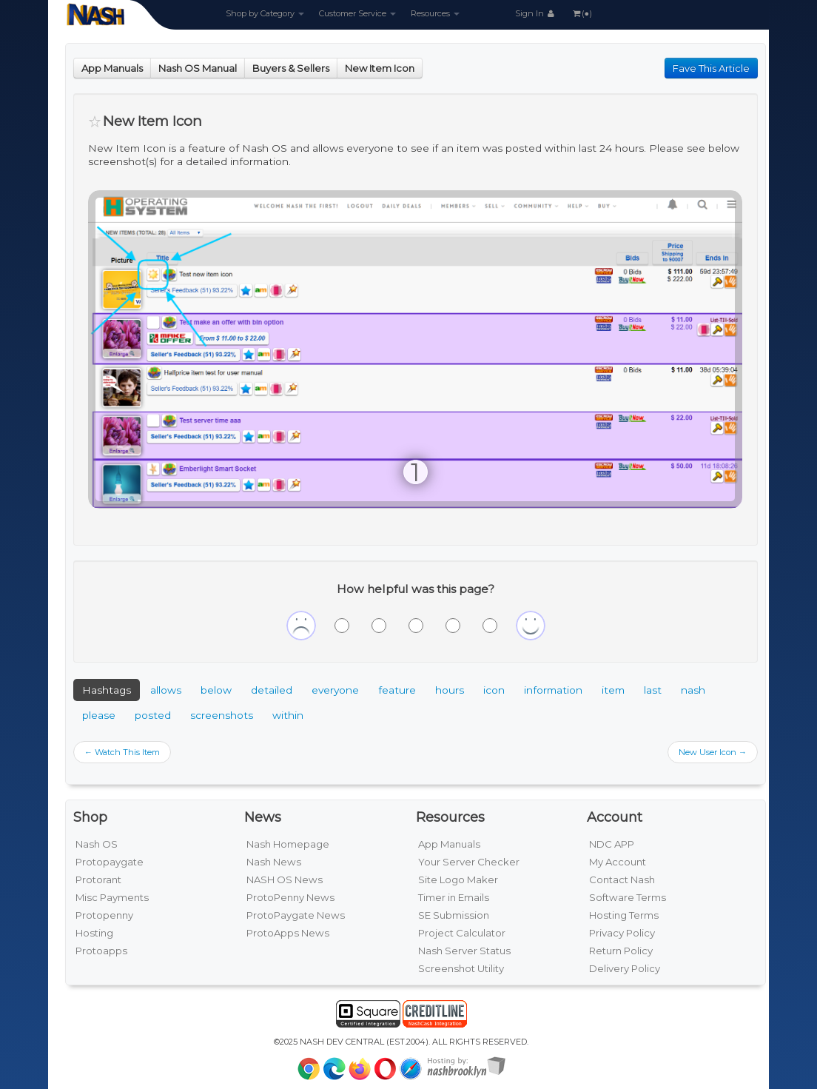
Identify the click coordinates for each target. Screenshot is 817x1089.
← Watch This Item (122, 752)
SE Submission (453, 915)
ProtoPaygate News (295, 915)
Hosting (94, 933)
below (216, 690)
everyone (335, 690)
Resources (435, 13)
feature (397, 690)
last (653, 690)
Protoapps (101, 950)
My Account (617, 862)
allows (165, 690)
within (287, 715)
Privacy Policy (622, 933)
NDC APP (611, 844)
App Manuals (112, 68)
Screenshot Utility (461, 968)
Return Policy (621, 950)
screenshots (221, 715)
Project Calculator (461, 933)
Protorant (98, 879)
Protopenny (104, 915)
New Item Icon (379, 68)
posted (153, 715)
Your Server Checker (469, 862)
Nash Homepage (287, 844)
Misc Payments (112, 897)
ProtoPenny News (290, 897)
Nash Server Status (464, 950)
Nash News (273, 862)
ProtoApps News (287, 933)
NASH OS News (284, 879)
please (98, 715)
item (613, 690)
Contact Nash (622, 879)
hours (449, 690)
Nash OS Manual (197, 68)
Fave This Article (711, 68)
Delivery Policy (624, 968)
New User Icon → (713, 752)
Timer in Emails (453, 897)
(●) (581, 13)
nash (693, 690)
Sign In (536, 13)
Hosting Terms (624, 915)
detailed (271, 690)
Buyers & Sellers (290, 68)
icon (494, 690)
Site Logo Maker (458, 879)
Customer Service (357, 13)
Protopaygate (109, 862)
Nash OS (96, 844)
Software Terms (627, 897)
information (553, 690)
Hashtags (106, 690)
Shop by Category (265, 13)
